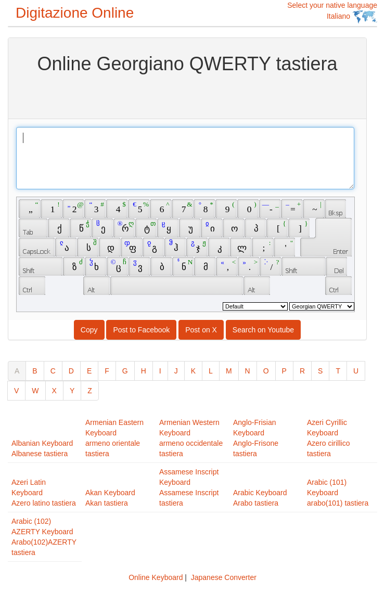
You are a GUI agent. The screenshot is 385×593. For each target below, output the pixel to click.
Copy (89, 330)
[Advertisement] (187, 95)
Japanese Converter (223, 577)
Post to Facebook (141, 330)
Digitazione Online (75, 13)
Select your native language (332, 12)
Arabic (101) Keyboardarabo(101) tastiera (337, 492)
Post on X (201, 330)
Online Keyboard (156, 577)
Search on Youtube (263, 330)
